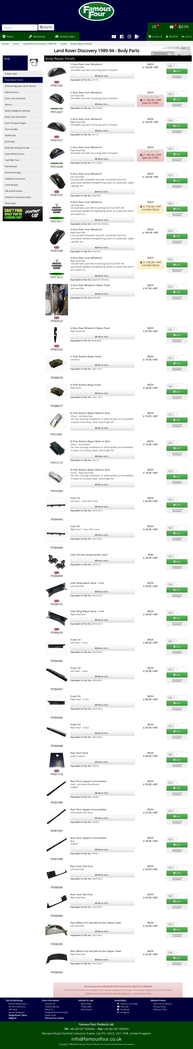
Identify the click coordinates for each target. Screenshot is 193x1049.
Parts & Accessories (18, 1003)
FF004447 (57, 689)
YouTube (123, 1006)
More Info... (102, 75)
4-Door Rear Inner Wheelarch (86, 173)
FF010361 (57, 434)
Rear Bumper (11, 166)
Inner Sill (75, 497)
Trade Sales (86, 1006)
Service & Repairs (17, 1012)
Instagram (123, 1012)
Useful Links (50, 1015)
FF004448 (57, 746)
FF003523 (57, 321)
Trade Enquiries (52, 1006)
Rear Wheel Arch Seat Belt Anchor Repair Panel (95, 922)
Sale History (86, 1009)
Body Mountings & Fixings (17, 147)
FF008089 (57, 916)
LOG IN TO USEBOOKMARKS (177, 77)
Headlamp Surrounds (15, 178)
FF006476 (57, 632)
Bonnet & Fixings (13, 172)
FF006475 (57, 604)
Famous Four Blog (127, 1003)
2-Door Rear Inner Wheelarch (86, 64)
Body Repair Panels (14, 80)
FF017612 (57, 277)
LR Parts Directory (17, 1006)
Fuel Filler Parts (12, 160)
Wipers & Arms (12, 92)
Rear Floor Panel (79, 752)
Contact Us (50, 1003)
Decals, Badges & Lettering (17, 110)
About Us (49, 1009)
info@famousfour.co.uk (96, 1039)
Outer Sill (75, 639)
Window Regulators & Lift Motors (20, 86)
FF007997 (57, 831)
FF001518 (57, 774)
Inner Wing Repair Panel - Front (87, 582)
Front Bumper (11, 184)
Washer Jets (10, 135)
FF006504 (57, 972)
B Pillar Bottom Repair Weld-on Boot (90, 412)
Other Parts (10, 203)
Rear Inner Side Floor (81, 866)
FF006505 (57, 944)
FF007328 (57, 251)
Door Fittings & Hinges (15, 123)
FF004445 (57, 661)
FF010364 (57, 491)
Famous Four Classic (54, 1018)
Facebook (123, 1009)
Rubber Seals (11, 73)
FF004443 (57, 519)
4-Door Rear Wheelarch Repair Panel (90, 285)
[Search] (20, 27)
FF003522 (57, 349)
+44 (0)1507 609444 (82, 1029)
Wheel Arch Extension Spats (18, 197)
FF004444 (57, 547)
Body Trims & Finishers (15, 117)
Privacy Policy (159, 1006)
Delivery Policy (160, 1009)
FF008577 (57, 406)
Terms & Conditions (162, 1003)
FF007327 (57, 140)
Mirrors (8, 104)
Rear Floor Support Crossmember (88, 781)
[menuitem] (121, 36)
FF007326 (57, 85)
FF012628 (57, 166)
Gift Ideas (13, 1009)
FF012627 (57, 112)
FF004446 (57, 717)
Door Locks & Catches (15, 98)
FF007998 (57, 859)
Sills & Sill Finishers (13, 191)
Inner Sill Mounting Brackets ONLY (89, 554)
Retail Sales (86, 1003)
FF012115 (57, 462)
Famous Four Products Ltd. (96, 1024)
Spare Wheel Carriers (14, 153)
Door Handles (11, 129)
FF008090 (57, 887)
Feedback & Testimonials (56, 1012)
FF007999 (57, 802)
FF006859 (57, 576)
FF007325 (57, 195)
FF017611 (57, 221)
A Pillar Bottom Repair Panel (85, 356)
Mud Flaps (10, 141)
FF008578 (57, 377)
